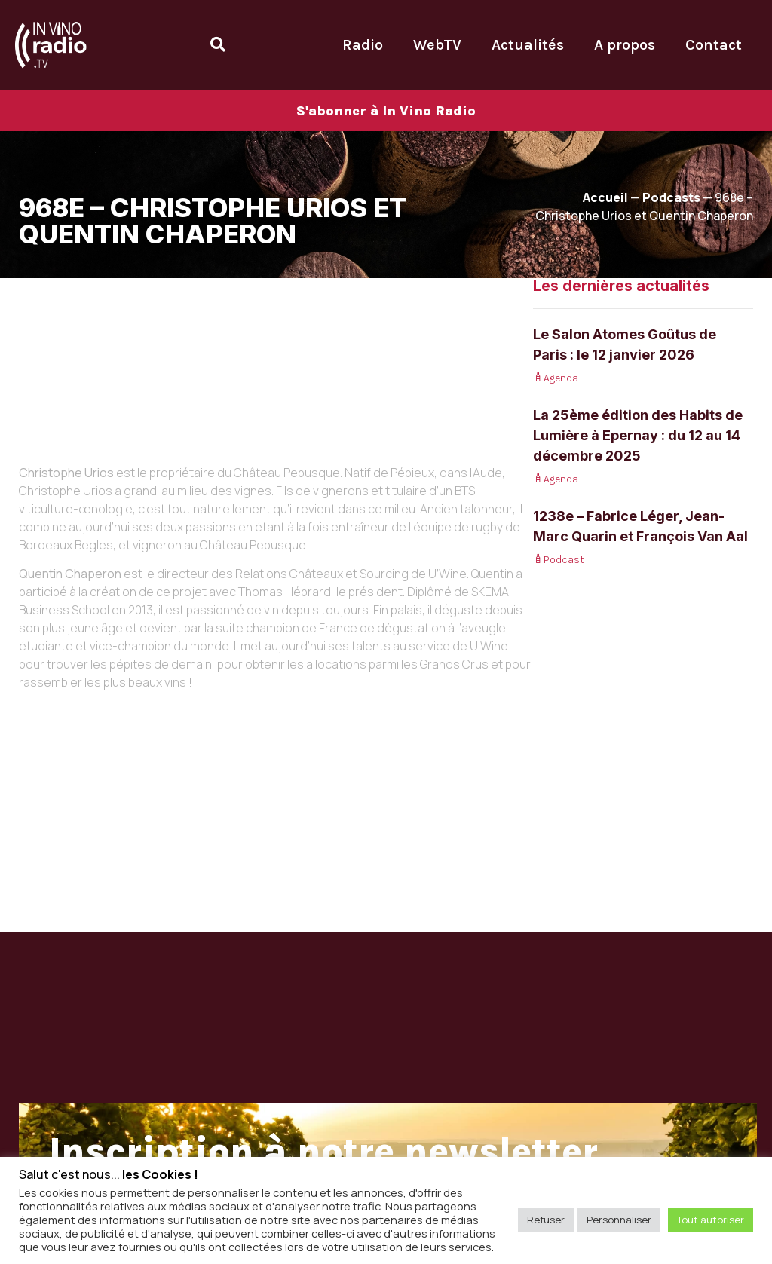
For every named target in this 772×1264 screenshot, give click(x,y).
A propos (624, 45)
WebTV (437, 45)
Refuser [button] (546, 1219)
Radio (362, 45)
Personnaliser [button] (619, 1219)
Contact (713, 45)
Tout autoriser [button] (710, 1219)
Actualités (528, 45)
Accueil (605, 197)
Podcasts (671, 197)
